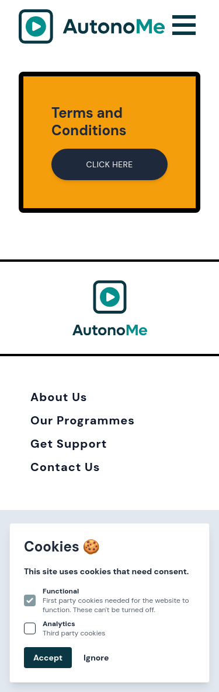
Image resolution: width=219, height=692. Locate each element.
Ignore (96, 657)
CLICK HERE (109, 164)
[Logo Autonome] (91, 26)
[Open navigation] (184, 26)
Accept (47, 657)
